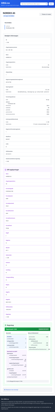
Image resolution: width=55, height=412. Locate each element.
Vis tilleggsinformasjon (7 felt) (15, 381)
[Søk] (46, 4)
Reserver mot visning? (11, 389)
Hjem (51, 4)
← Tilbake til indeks (45, 14)
